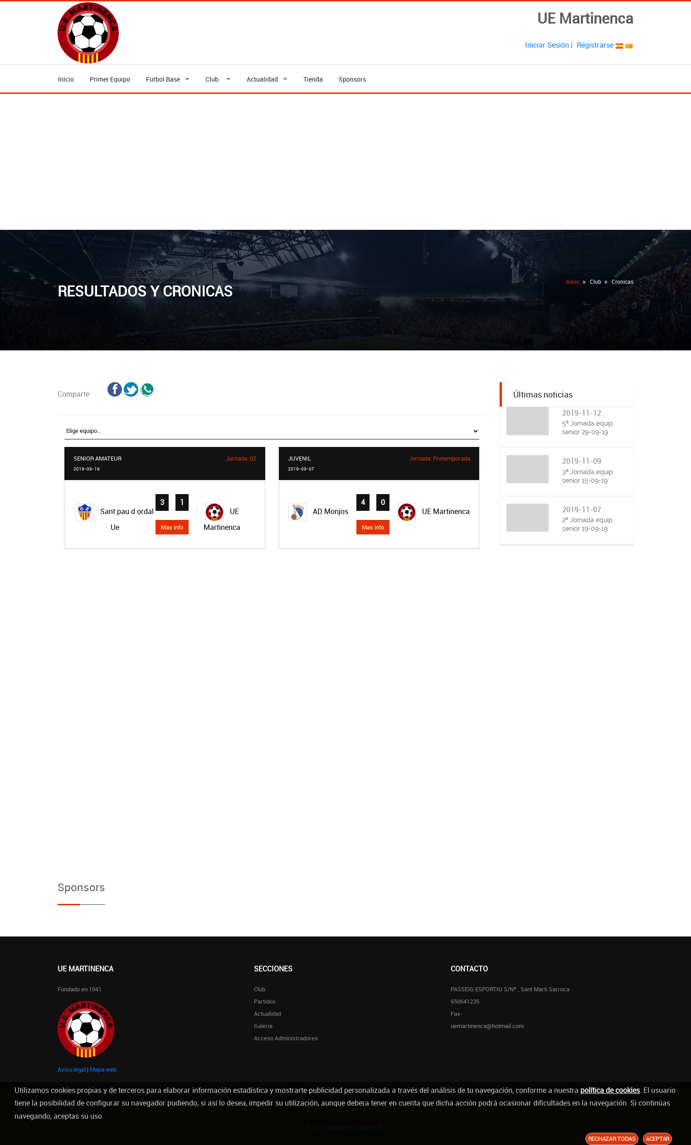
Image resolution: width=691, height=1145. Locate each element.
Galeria (263, 1026)
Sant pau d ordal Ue (115, 517)
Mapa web (103, 1069)
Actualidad (262, 79)
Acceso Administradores (286, 1038)
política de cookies (610, 1090)
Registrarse (595, 45)
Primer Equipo (110, 79)
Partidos (265, 1001)
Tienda (313, 79)
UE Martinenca (222, 517)
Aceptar (657, 1139)
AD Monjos (318, 512)
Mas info (172, 527)
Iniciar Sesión (547, 45)
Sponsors (352, 79)
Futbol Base (163, 79)
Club (213, 79)
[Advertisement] (345, 161)
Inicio (66, 79)
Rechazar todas (612, 1139)
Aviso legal (72, 1069)
